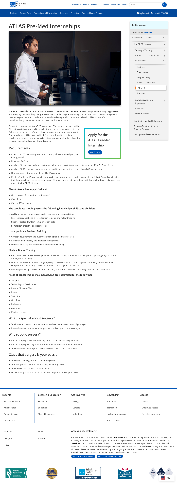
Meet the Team (142, 113)
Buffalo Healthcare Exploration (144, 102)
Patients (13, 13)
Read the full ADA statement (83, 456)
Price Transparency (151, 414)
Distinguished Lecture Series (147, 134)
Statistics (141, 93)
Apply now (95, 152)
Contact (145, 401)
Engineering (142, 72)
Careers (86, 4)
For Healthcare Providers (93, 13)
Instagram (8, 438)
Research (63, 13)
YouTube (41, 438)
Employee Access (150, 407)
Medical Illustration (146, 82)
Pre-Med (141, 87)
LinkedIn (7, 445)
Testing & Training (143, 50)
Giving (76, 401)
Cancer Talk (115, 4)
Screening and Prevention (45, 13)
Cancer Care (25, 13)
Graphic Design (144, 77)
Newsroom (112, 407)
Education (75, 13)
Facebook (7, 431)
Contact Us (95, 4)
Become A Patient (11, 401)
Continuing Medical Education (148, 121)
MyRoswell (144, 13)
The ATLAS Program (143, 44)
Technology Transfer (116, 414)
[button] (164, 4)
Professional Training (142, 37)
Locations (105, 4)
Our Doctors (76, 4)
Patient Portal (9, 407)
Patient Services (10, 414)
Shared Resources (46, 414)
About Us (111, 401)
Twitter (40, 431)
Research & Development (147, 55)
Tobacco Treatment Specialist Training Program (147, 128)
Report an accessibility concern (109, 456)
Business (141, 67)
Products (139, 108)
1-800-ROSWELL (161, 13)
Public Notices (114, 420)
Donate (124, 4)
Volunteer (77, 414)
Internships (140, 60)
